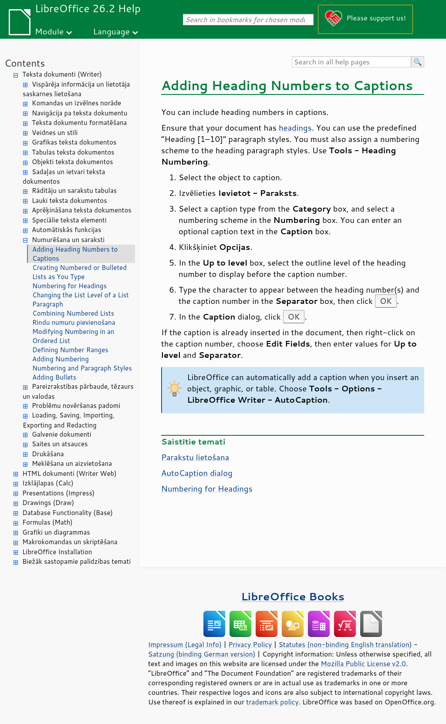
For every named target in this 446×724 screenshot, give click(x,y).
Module (49, 31)
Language (111, 31)
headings (295, 127)
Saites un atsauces (60, 443)
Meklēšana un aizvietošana (72, 463)
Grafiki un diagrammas (56, 532)
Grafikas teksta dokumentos (74, 142)
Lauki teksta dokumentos (69, 200)
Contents (24, 63)
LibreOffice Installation (57, 551)
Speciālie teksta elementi (69, 220)
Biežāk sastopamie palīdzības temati (76, 561)
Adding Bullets (54, 377)
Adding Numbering (60, 359)
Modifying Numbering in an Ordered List (73, 336)
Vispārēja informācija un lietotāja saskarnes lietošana (76, 89)
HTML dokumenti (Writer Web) (69, 473)
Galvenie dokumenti (61, 434)
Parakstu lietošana (195, 457)
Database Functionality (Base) (67, 512)
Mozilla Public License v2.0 (363, 663)
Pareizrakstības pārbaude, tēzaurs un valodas (78, 391)
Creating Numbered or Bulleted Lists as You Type (79, 272)
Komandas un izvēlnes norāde (76, 103)
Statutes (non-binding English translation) (345, 644)
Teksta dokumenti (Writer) (62, 74)
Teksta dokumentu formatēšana (79, 122)
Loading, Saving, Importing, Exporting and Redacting (69, 420)
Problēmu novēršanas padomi (76, 405)
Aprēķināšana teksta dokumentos (82, 210)
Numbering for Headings (69, 285)
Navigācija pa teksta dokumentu (79, 113)
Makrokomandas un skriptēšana (70, 541)
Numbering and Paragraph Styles (82, 368)
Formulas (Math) (47, 522)
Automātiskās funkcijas (66, 229)
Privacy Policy (250, 644)
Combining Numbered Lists (73, 313)
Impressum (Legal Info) (185, 644)
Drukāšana (48, 453)
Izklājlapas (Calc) (48, 483)
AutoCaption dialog (197, 472)
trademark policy (272, 702)
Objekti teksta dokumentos (72, 161)
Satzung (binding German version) (202, 654)
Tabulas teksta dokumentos (73, 152)
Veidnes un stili (55, 132)
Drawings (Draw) (48, 502)
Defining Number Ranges (70, 349)
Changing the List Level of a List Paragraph (80, 299)
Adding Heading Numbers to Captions (75, 254)
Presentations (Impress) (58, 493)
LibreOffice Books (293, 596)
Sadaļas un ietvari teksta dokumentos (64, 176)
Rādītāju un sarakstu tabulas (74, 190)
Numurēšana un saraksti (68, 239)
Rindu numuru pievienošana (73, 322)
